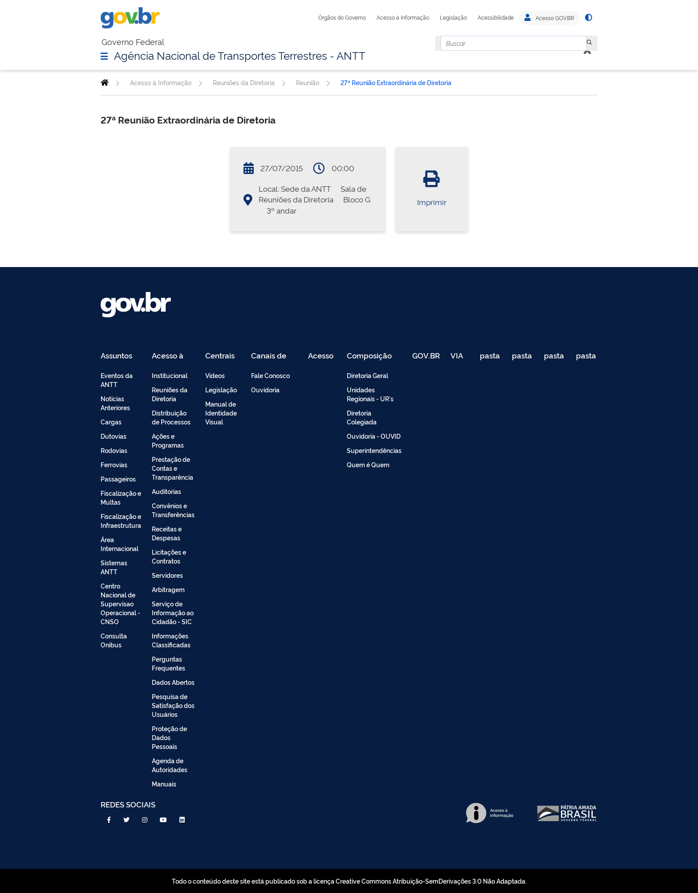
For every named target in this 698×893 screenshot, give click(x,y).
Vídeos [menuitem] (215, 375)
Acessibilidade (496, 17)
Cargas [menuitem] (111, 421)
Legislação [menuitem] (221, 389)
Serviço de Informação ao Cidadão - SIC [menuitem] (173, 612)
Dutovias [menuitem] (113, 436)
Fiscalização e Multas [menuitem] (121, 497)
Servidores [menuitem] (167, 575)
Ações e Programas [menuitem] (168, 440)
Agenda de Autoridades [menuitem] (169, 765)
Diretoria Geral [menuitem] (367, 375)
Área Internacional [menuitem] (119, 543)
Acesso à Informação (403, 17)
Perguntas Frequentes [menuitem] (168, 663)
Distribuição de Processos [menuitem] (171, 417)
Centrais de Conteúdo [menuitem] (222, 356)
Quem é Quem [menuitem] (368, 464)
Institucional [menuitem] (169, 375)
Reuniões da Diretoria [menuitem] (169, 394)
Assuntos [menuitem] (116, 356)
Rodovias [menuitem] (114, 450)
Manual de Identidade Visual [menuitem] (221, 412)
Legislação (453, 17)
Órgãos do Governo (342, 17)
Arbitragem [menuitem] (168, 589)
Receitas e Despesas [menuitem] (167, 533)
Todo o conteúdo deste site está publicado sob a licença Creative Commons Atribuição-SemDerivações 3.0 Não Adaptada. (349, 881)
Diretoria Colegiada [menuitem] (362, 417)
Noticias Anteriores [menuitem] (115, 403)
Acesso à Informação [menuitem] (172, 356)
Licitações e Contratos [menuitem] (169, 556)
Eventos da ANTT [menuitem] (117, 379)
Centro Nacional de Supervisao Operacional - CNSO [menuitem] (120, 603)
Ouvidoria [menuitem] (265, 389)
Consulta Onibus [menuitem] (114, 640)
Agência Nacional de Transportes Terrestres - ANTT (239, 54)
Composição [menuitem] (369, 356)
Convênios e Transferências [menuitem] (173, 510)
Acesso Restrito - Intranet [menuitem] (322, 356)
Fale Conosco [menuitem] (270, 375)
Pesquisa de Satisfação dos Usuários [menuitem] (173, 705)
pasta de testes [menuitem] (490, 356)
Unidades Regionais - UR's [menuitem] (370, 394)
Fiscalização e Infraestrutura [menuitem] (121, 520)
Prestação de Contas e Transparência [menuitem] (172, 468)
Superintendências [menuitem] (374, 450)
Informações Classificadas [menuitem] (171, 640)
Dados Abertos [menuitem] (173, 682)
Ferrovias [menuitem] (114, 464)
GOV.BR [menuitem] (426, 356)
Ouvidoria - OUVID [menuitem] (374, 436)
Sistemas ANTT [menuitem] (114, 567)
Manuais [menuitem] (164, 783)
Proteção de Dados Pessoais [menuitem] (169, 737)
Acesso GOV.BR (549, 17)
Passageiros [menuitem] (118, 478)
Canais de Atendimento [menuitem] (274, 356)
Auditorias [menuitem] (166, 491)
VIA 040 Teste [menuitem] (459, 356)
